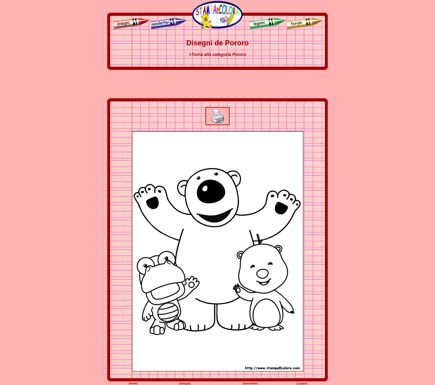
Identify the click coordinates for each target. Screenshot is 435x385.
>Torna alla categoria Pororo (217, 54)
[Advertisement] (217, 84)
